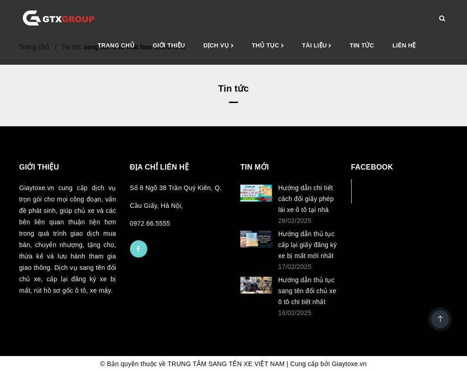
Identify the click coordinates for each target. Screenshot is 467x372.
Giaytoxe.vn (349, 363)
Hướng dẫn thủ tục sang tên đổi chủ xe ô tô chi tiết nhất (307, 290)
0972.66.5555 (150, 223)
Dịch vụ (218, 46)
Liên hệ (403, 45)
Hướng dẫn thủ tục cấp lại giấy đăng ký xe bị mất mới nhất (307, 244)
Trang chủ (116, 45)
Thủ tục (268, 46)
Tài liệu (317, 46)
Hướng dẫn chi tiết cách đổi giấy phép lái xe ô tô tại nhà (306, 198)
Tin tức (362, 45)
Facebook (381, 191)
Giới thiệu (169, 45)
